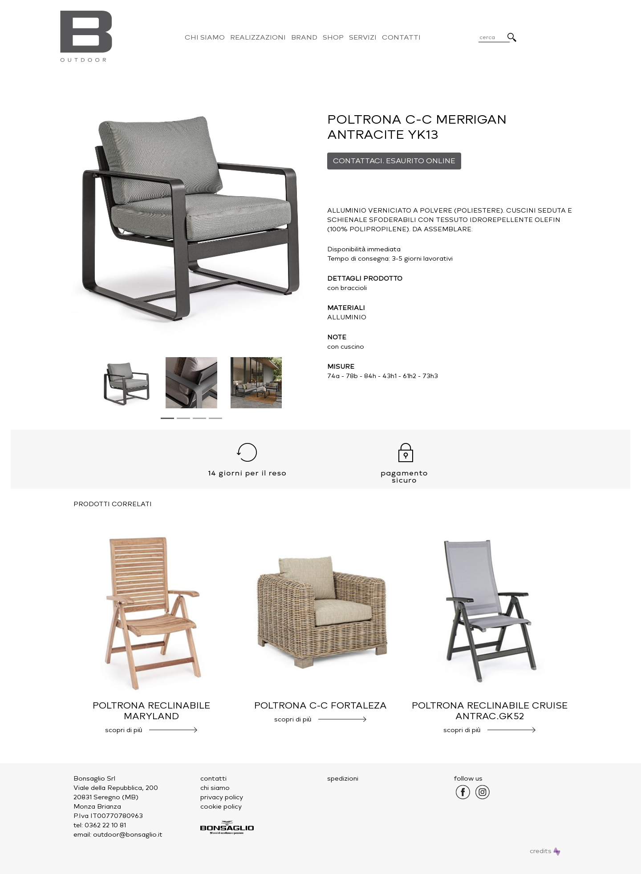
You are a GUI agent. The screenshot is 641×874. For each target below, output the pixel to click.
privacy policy (221, 797)
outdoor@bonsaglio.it (127, 834)
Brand (304, 37)
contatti (213, 778)
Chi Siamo (205, 37)
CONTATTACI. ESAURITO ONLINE (394, 161)
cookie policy (221, 806)
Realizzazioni (258, 37)
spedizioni (342, 778)
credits (545, 851)
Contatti (401, 37)
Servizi (363, 37)
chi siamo (215, 788)
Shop (333, 37)
